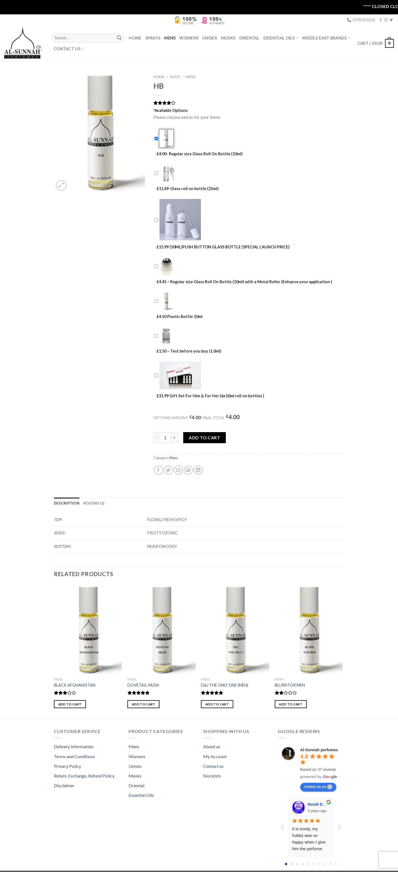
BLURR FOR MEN (290, 685)
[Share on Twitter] (168, 470)
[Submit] (119, 38)
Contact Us (69, 48)
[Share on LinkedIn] (198, 470)
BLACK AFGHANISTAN (74, 685)
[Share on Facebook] (158, 470)
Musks (228, 38)
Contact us (213, 766)
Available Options (170, 110)
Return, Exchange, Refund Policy (84, 775)
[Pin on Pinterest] (188, 470)
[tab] (66, 503)
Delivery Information (73, 746)
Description (66, 503)
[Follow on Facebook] (380, 20)
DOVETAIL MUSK (143, 685)
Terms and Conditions (74, 756)
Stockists (212, 775)
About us (211, 746)
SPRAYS (153, 38)
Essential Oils (141, 795)
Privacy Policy (67, 766)
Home (135, 38)
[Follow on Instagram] (385, 20)
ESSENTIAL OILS (281, 38)
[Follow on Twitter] (391, 20)
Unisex (209, 38)
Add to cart (204, 437)
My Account (215, 756)
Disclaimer (64, 785)
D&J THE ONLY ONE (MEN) (224, 685)
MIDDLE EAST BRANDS (326, 38)
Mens (170, 38)
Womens (188, 38)
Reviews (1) (93, 503)
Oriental (249, 38)
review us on (318, 786)
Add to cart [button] (70, 704)
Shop (175, 77)
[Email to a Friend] (178, 470)
